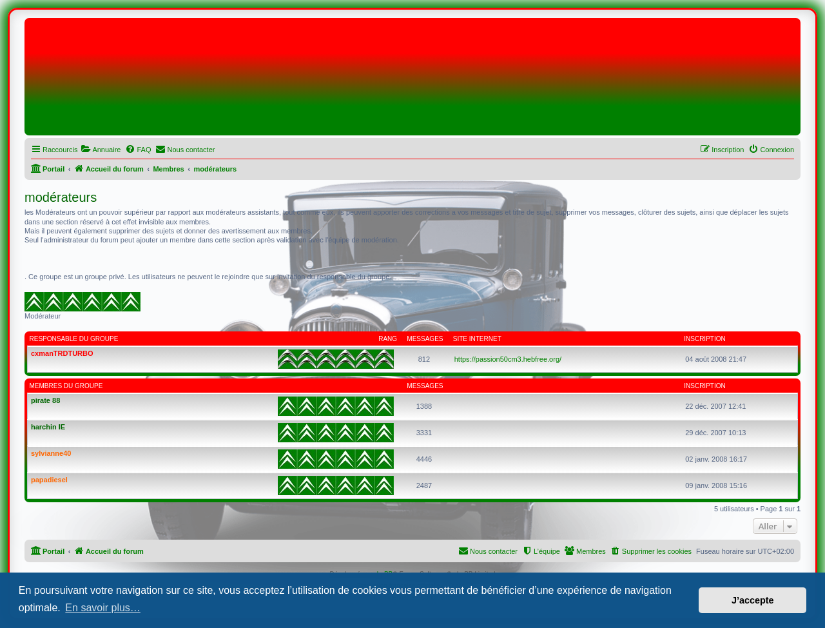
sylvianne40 (51, 453)
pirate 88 (45, 400)
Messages (425, 338)
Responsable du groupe (74, 338)
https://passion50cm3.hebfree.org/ (507, 359)
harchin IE (48, 427)
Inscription (704, 338)
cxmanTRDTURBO (62, 353)
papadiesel (49, 480)
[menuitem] (101, 149)
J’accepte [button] (753, 600)
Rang (387, 338)
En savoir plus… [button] (103, 607)
